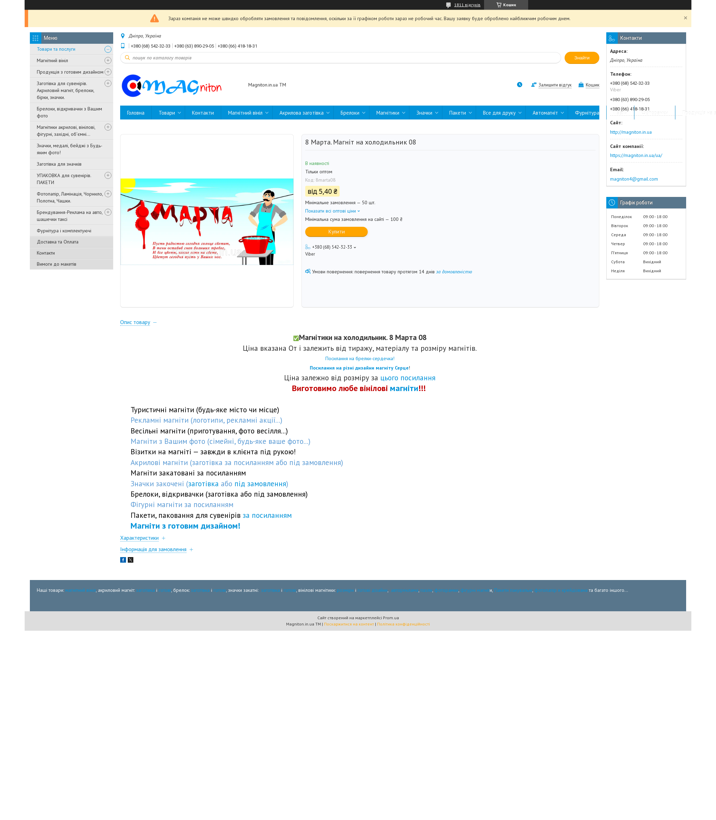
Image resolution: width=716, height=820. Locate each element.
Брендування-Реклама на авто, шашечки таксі (69, 215)
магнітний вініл (80, 590)
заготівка (145, 590)
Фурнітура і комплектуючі (64, 230)
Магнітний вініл (52, 60)
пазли (426, 590)
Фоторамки (654, 112)
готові (165, 590)
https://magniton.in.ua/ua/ (636, 155)
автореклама (404, 590)
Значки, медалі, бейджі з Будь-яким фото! (69, 149)
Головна (135, 112)
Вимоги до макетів (56, 264)
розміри (345, 590)
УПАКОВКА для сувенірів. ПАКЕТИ (64, 178)
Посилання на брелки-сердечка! (359, 358)
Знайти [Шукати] (582, 57)
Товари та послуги (56, 49)
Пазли (620, 112)
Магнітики (387, 112)
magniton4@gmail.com (634, 179)
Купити (336, 231)
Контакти (46, 253)
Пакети (457, 112)
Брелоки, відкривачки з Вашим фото (69, 112)
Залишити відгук (555, 85)
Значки (424, 112)
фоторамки (446, 590)
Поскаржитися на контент (349, 624)
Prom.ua (391, 617)
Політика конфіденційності (403, 624)
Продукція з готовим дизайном (70, 72)
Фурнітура (587, 112)
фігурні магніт (475, 590)
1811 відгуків (467, 4)
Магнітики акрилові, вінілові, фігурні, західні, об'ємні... (66, 130)
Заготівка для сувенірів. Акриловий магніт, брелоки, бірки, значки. (65, 90)
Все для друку (499, 112)
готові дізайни (373, 590)
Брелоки (350, 112)
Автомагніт (545, 112)
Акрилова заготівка (302, 112)
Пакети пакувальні (513, 590)
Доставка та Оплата (57, 242)
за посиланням (267, 515)
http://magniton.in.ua (631, 132)
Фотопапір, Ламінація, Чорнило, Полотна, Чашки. (70, 197)
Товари (167, 112)
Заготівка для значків (59, 164)
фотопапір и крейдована (561, 590)
